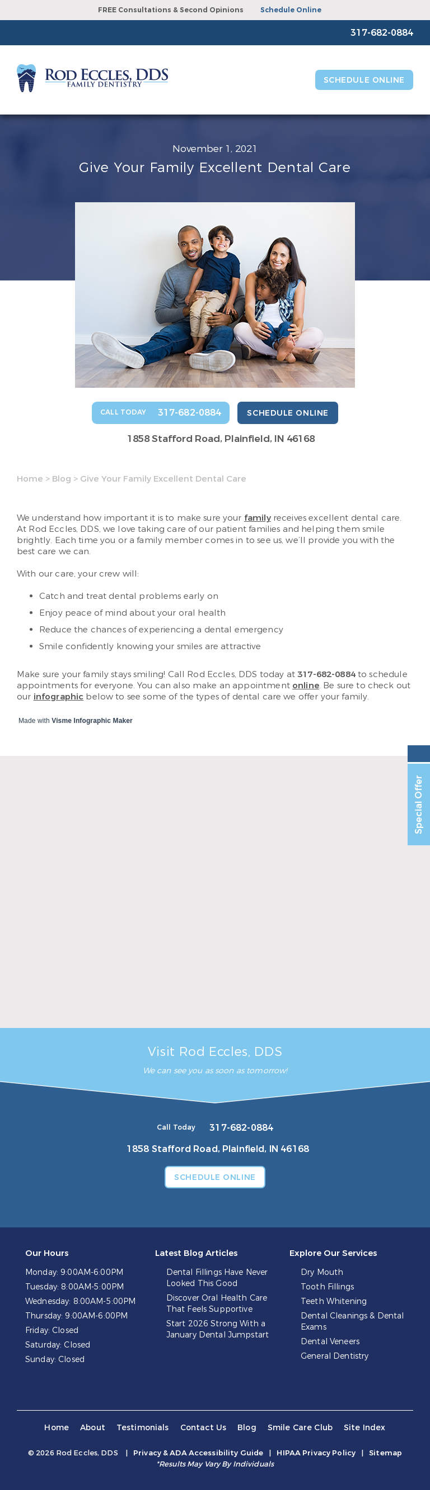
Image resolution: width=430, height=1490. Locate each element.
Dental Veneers (330, 1341)
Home (30, 478)
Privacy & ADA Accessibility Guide (198, 1453)
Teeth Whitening (334, 1301)
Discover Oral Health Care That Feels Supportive (217, 1304)
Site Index (365, 1427)
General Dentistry (334, 1356)
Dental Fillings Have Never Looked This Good (217, 1278)
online (305, 685)
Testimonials (142, 1427)
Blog (61, 478)
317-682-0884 (326, 674)
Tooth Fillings (327, 1287)
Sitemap (385, 1453)
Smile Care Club (300, 1427)
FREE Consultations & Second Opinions (171, 10)
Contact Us (203, 1427)
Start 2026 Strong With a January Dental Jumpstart (217, 1329)
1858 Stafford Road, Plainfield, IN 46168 (221, 438)
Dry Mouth (322, 1272)
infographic (59, 696)
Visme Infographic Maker (92, 721)
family (257, 517)
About (92, 1427)
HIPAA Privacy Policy (316, 1453)
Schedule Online (290, 10)
